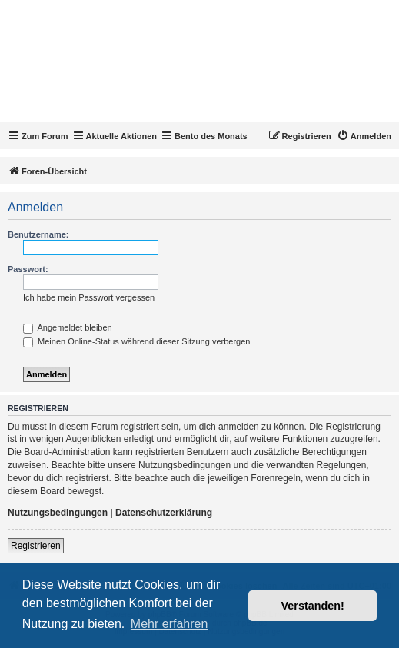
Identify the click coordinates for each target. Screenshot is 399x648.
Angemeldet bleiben (67, 327)
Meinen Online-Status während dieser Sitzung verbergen (136, 341)
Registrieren (36, 545)
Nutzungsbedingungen (58, 512)
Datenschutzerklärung (163, 512)
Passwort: (28, 269)
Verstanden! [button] (312, 606)
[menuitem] (364, 136)
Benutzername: (38, 234)
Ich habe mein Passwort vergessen (89, 297)
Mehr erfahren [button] (169, 623)
